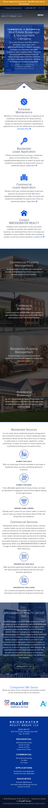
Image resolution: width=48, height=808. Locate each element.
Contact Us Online (24, 787)
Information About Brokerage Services (24, 785)
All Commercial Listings (24, 758)
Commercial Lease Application (24, 773)
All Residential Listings (24, 743)
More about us (24, 666)
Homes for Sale (24, 745)
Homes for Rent (24, 747)
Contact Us (39, 237)
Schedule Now (24, 129)
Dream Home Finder (24, 749)
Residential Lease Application (24, 771)
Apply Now (31, 165)
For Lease (24, 763)
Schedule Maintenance (13, 8)
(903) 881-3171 (30, 8)
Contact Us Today (24, 66)
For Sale (24, 760)
